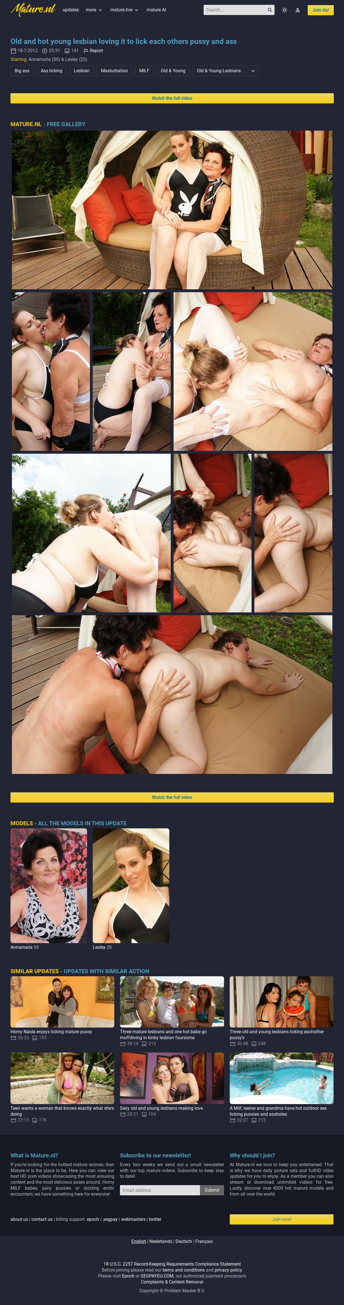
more (94, 9)
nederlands (160, 1241)
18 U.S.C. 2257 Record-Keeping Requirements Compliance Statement (172, 1264)
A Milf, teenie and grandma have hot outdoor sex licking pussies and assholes (278, 1111)
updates (71, 9)
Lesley (99, 947)
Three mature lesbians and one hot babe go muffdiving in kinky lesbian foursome (163, 1034)
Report (96, 50)
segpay (110, 1219)
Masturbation (114, 70)
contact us (41, 1219)
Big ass (22, 70)
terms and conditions (183, 1270)
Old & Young (173, 70)
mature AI (156, 9)
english (138, 1241)
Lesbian (82, 70)
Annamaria (21, 947)
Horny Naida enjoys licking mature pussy (51, 1031)
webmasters (133, 1219)
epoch (93, 1219)
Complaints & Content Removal (172, 1282)
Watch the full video (172, 98)
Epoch (128, 1276)
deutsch (184, 1241)
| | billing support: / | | (85, 1219)
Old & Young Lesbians (219, 70)
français (204, 1241)
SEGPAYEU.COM (157, 1276)
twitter (155, 1219)
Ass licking (51, 70)
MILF (144, 70)
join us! (321, 10)
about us (19, 1219)
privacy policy (228, 1270)
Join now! (282, 1219)
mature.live (125, 9)
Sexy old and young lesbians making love (161, 1108)
